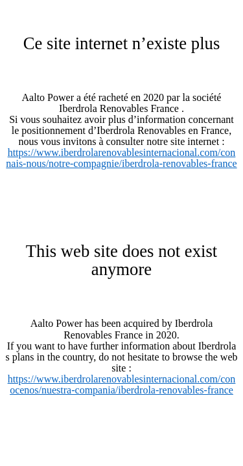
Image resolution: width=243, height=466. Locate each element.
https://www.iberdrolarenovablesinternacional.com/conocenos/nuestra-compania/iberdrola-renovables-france (122, 384)
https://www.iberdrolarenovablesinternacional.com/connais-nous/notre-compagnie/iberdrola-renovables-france (121, 158)
